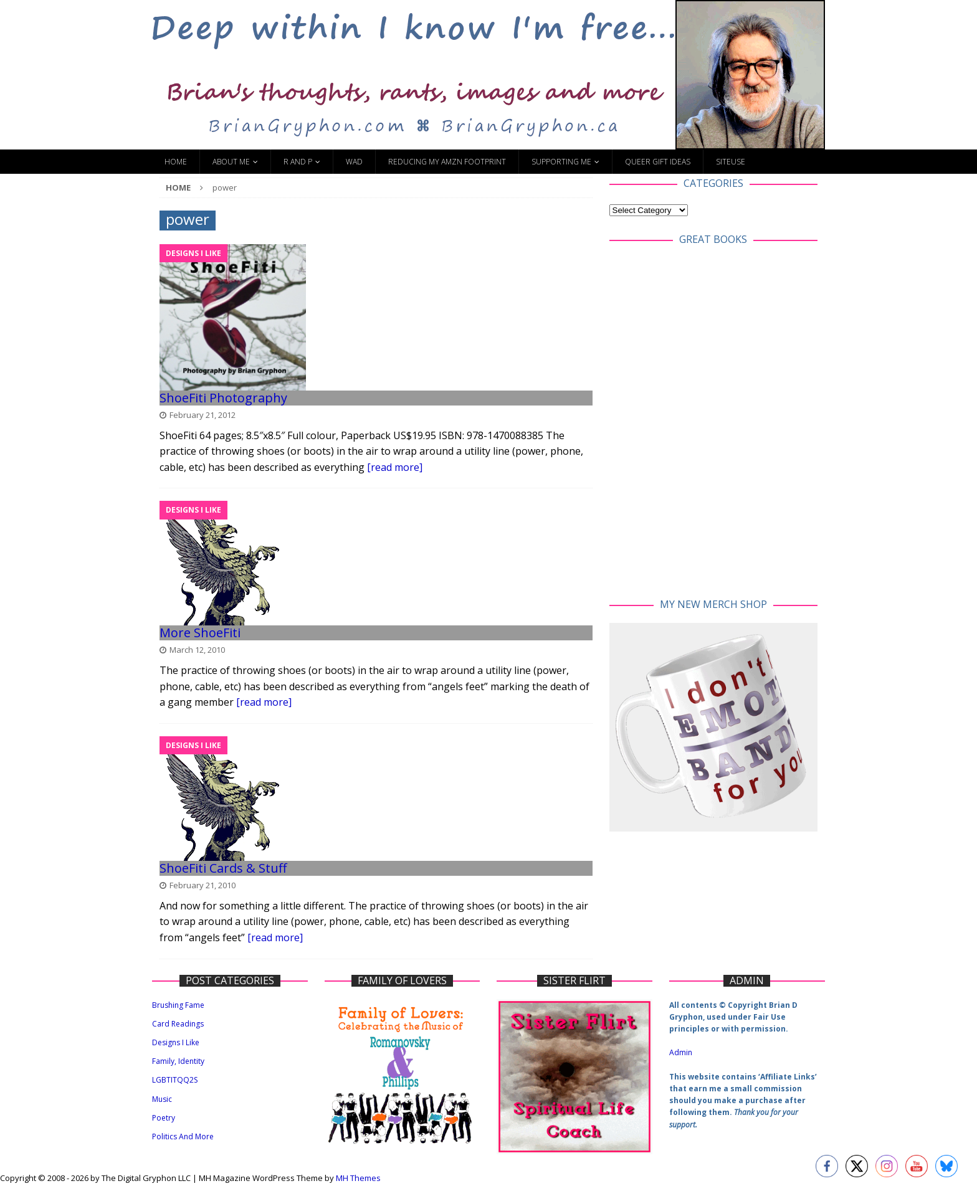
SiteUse (730, 161)
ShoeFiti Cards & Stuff (223, 868)
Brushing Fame (178, 1005)
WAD (354, 161)
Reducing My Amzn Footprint (447, 161)
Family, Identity (178, 1061)
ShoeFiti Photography (223, 397)
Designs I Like (175, 1042)
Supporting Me (561, 161)
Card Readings (178, 1023)
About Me (231, 161)
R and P (298, 161)
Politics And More (183, 1136)
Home (175, 161)
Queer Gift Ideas (657, 161)
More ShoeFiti (200, 632)
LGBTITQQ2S (175, 1080)
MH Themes (358, 1178)
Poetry (163, 1117)
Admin (680, 1052)
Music (162, 1099)
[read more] (394, 467)
